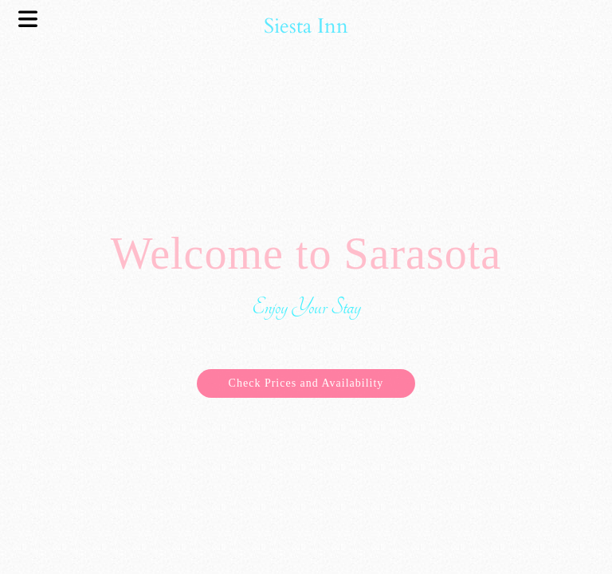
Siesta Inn (306, 26)
